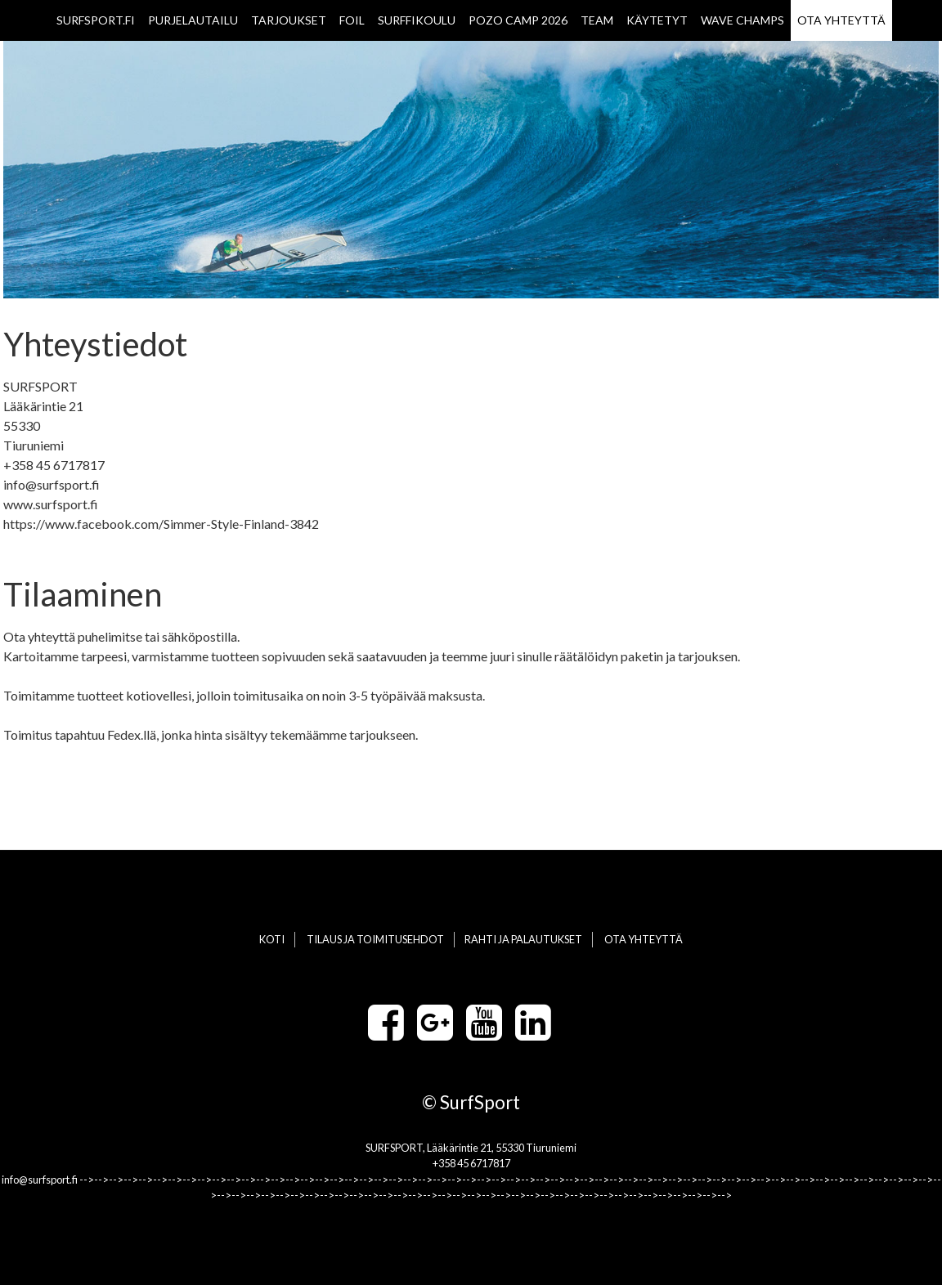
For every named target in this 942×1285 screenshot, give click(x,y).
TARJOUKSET (288, 20)
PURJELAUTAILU (193, 20)
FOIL (352, 20)
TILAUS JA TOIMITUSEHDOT (375, 939)
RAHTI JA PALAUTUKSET (523, 939)
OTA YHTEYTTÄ (841, 20)
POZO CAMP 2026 (518, 20)
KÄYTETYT (657, 20)
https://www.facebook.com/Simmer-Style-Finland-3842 (161, 523)
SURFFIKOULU (416, 20)
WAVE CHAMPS (742, 20)
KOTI (272, 939)
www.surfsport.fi (50, 504)
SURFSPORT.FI (95, 20)
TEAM (597, 20)
